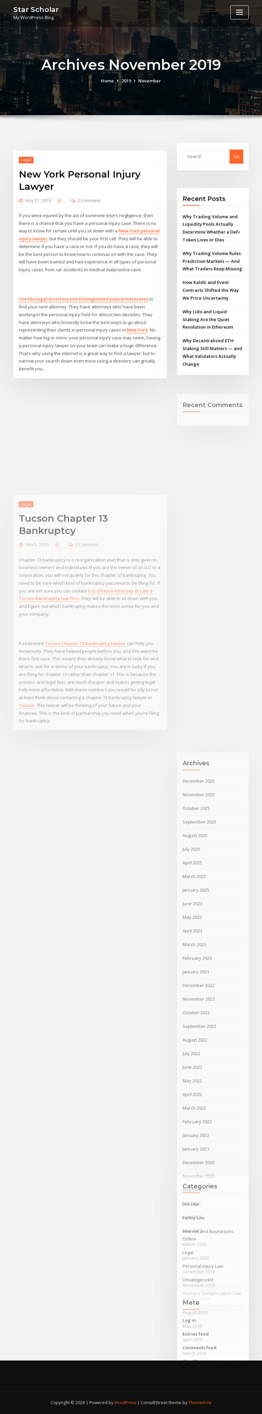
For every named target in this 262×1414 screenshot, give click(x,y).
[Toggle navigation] (239, 12)
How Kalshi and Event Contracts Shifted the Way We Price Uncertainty (211, 342)
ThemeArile (200, 1402)
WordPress (125, 1402)
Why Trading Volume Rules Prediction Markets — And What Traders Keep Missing (212, 313)
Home (107, 89)
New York (137, 393)
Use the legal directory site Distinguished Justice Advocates (83, 362)
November (149, 89)
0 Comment (89, 264)
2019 (126, 89)
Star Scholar (36, 9)
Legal (26, 223)
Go (236, 164)
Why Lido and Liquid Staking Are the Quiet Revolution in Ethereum (208, 371)
